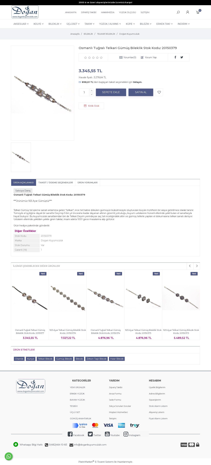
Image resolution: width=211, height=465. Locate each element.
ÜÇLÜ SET (75, 412)
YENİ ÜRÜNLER (77, 387)
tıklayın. (137, 82)
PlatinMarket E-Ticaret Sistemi (96, 461)
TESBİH (73, 406)
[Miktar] (84, 92)
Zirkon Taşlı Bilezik (96, 358)
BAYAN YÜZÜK (77, 399)
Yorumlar (129, 57)
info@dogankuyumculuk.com (89, 444)
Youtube (112, 435)
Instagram (131, 435)
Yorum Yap (151, 57)
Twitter (94, 435)
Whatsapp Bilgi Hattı (31, 444)
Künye (30, 358)
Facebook (76, 435)
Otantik (19, 358)
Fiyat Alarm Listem (158, 418)
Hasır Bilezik (116, 358)
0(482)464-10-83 (57, 444)
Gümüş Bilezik (64, 358)
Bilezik (79, 358)
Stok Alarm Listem (158, 406)
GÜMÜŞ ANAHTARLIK (80, 418)
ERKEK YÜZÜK (77, 393)
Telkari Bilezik (45, 358)
